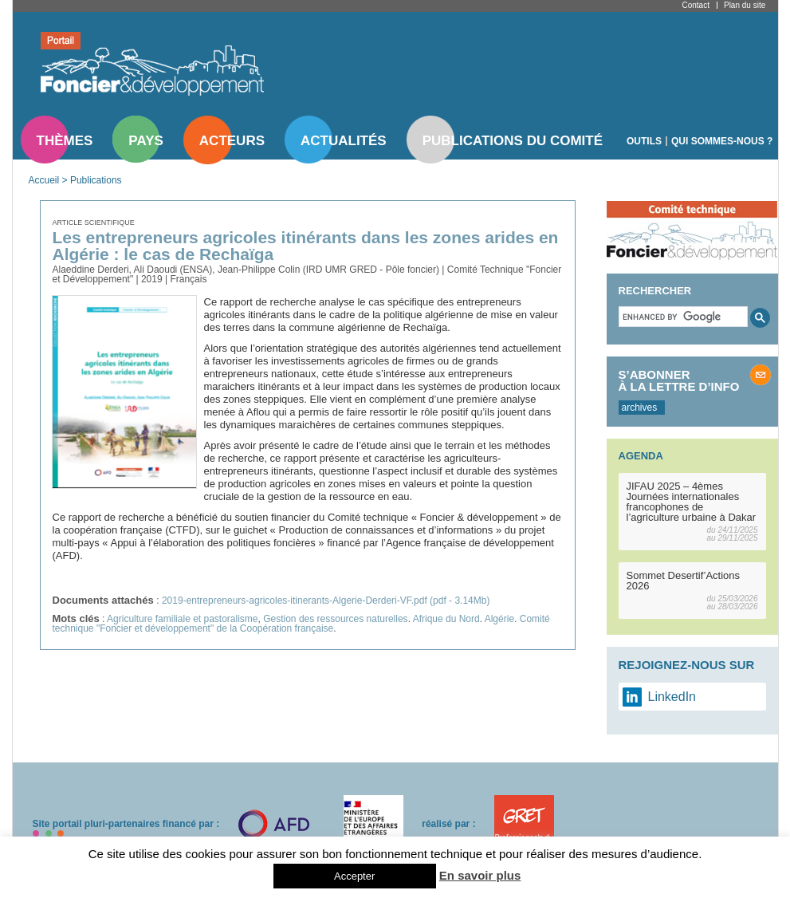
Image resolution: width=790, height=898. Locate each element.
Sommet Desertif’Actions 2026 (684, 580)
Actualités (344, 140)
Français (188, 279)
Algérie (499, 618)
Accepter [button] (354, 876)
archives (640, 407)
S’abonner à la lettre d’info (679, 380)
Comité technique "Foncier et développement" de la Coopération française (301, 623)
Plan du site (744, 5)
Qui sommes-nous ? (721, 141)
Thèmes (65, 140)
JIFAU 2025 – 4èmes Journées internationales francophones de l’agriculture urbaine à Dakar (692, 501)
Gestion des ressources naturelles (335, 618)
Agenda (641, 456)
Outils (644, 141)
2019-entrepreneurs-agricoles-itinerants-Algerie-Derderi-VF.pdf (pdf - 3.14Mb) (326, 600)
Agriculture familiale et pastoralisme (182, 618)
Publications (96, 180)
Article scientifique (94, 222)
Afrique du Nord (446, 618)
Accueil (44, 180)
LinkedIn (672, 696)
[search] (682, 316)
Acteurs (232, 140)
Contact (695, 5)
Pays (145, 140)
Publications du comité (513, 140)
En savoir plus (480, 875)
